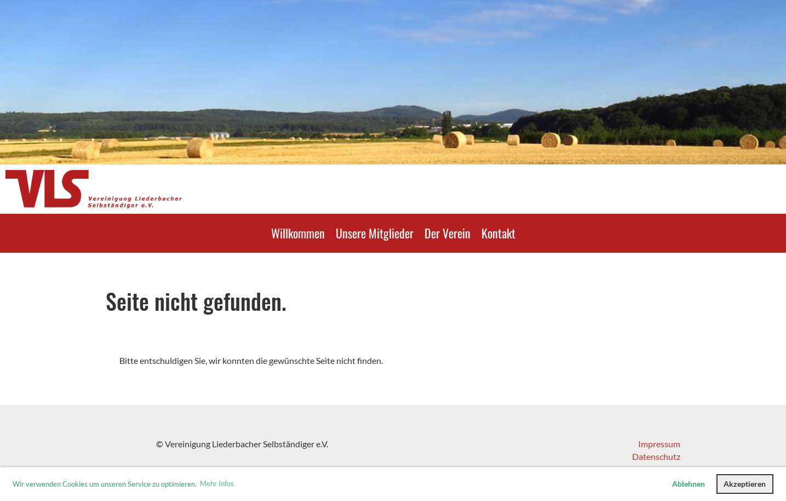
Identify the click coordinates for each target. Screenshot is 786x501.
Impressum (659, 444)
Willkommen (298, 233)
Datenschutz (656, 456)
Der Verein (447, 233)
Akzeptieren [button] (745, 483)
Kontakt (498, 233)
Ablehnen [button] (688, 483)
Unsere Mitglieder (375, 233)
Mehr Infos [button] (217, 483)
